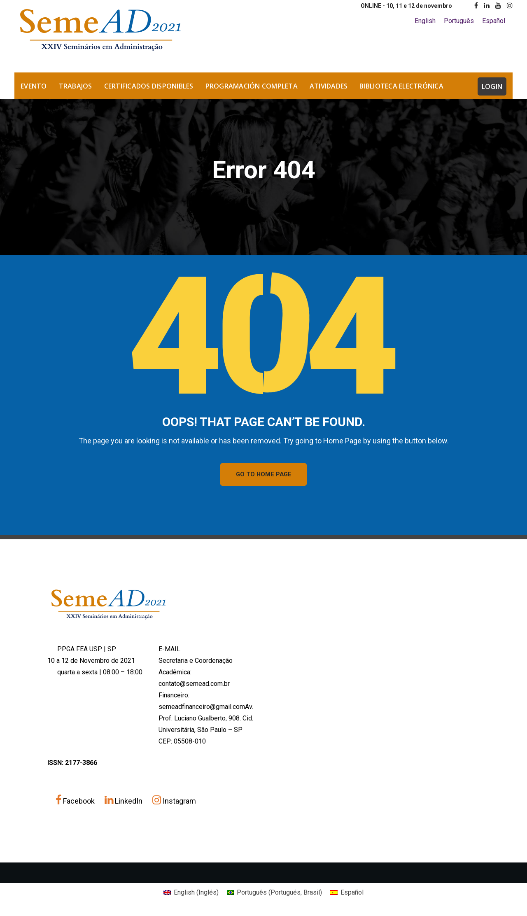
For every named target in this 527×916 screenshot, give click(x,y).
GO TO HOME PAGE (263, 475)
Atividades (329, 86)
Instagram (174, 803)
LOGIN (492, 86)
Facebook (76, 803)
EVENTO (34, 86)
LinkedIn (124, 803)
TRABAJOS (75, 86)
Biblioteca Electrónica (401, 86)
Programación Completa (251, 86)
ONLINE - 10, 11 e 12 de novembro (406, 5)
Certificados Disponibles (149, 86)
